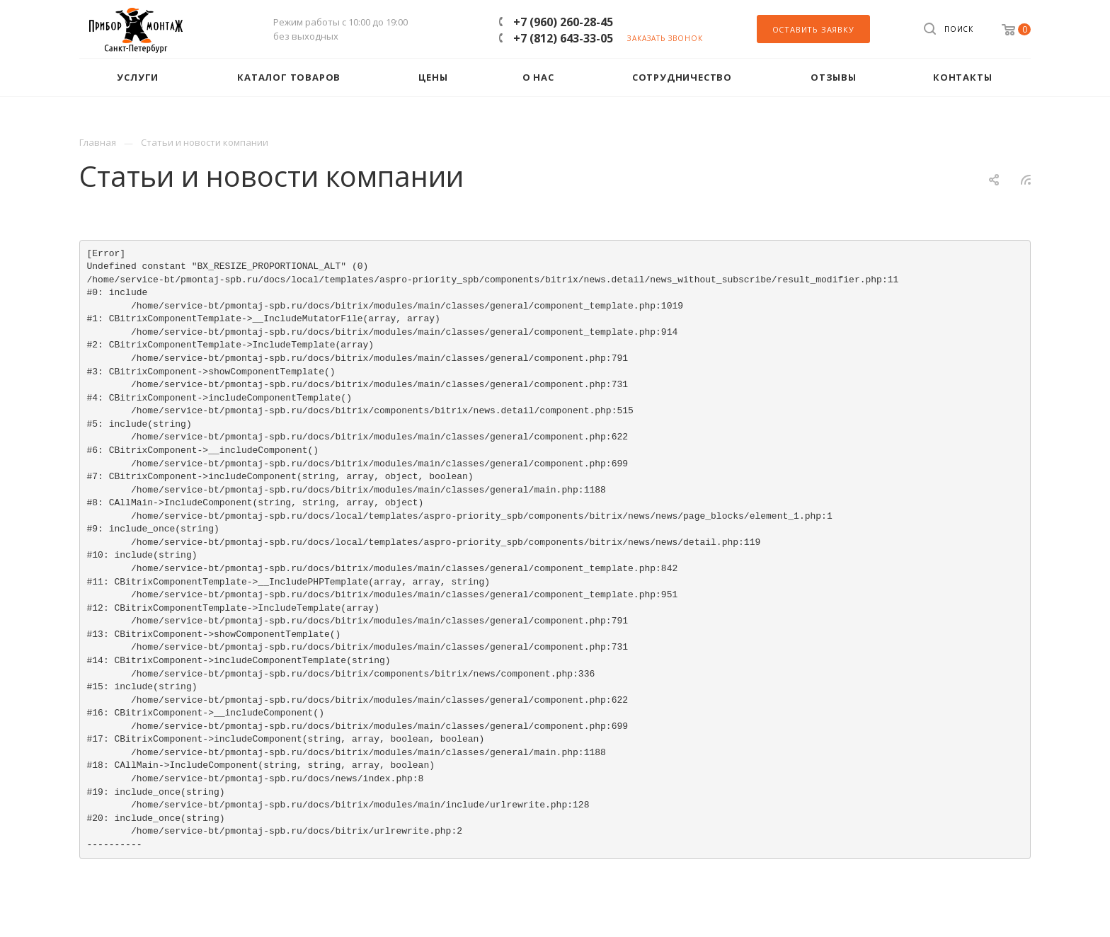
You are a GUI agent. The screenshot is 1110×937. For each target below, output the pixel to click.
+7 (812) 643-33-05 (563, 38)
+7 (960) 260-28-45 (563, 22)
